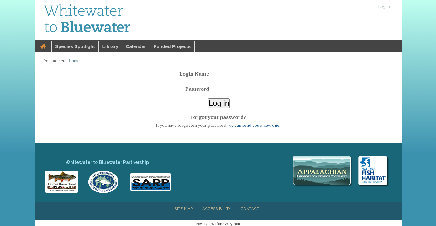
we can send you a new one (253, 125)
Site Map (184, 209)
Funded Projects (172, 46)
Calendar (136, 46)
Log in (384, 6)
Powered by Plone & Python (218, 223)
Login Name (194, 73)
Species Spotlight (75, 46)
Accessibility (216, 209)
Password (197, 88)
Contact (250, 209)
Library (110, 46)
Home (43, 46)
